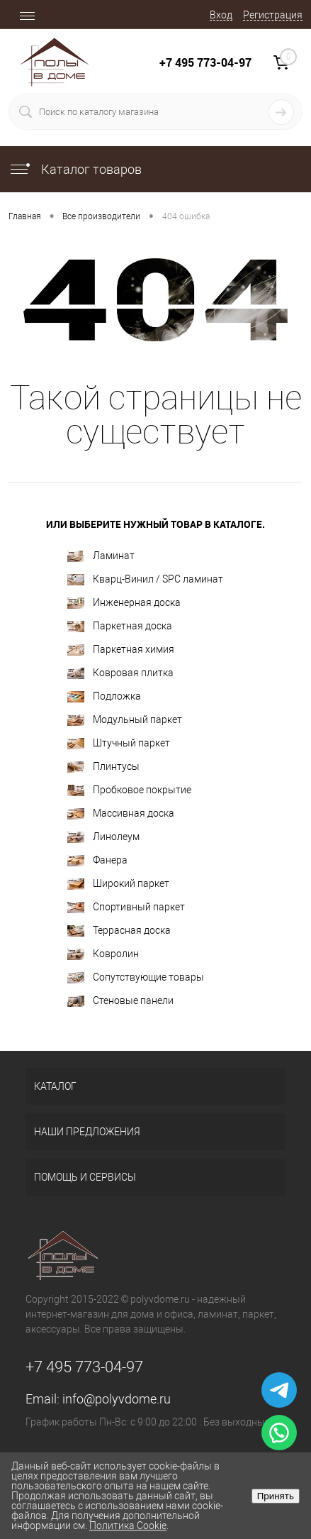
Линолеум (103, 837)
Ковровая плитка (120, 673)
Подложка (104, 696)
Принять (275, 1496)
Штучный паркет (118, 743)
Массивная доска (120, 813)
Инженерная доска (124, 603)
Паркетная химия (120, 650)
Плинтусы (103, 767)
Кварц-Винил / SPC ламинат (145, 579)
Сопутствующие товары (135, 977)
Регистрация (272, 15)
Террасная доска (119, 931)
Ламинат (101, 556)
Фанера (97, 860)
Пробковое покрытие (129, 790)
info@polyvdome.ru (116, 1398)
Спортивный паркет (126, 907)
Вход (221, 15)
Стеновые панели (120, 1001)
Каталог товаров (75, 169)
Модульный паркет (124, 720)
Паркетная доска (119, 626)
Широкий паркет (118, 884)
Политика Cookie (127, 1525)
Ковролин (103, 954)
